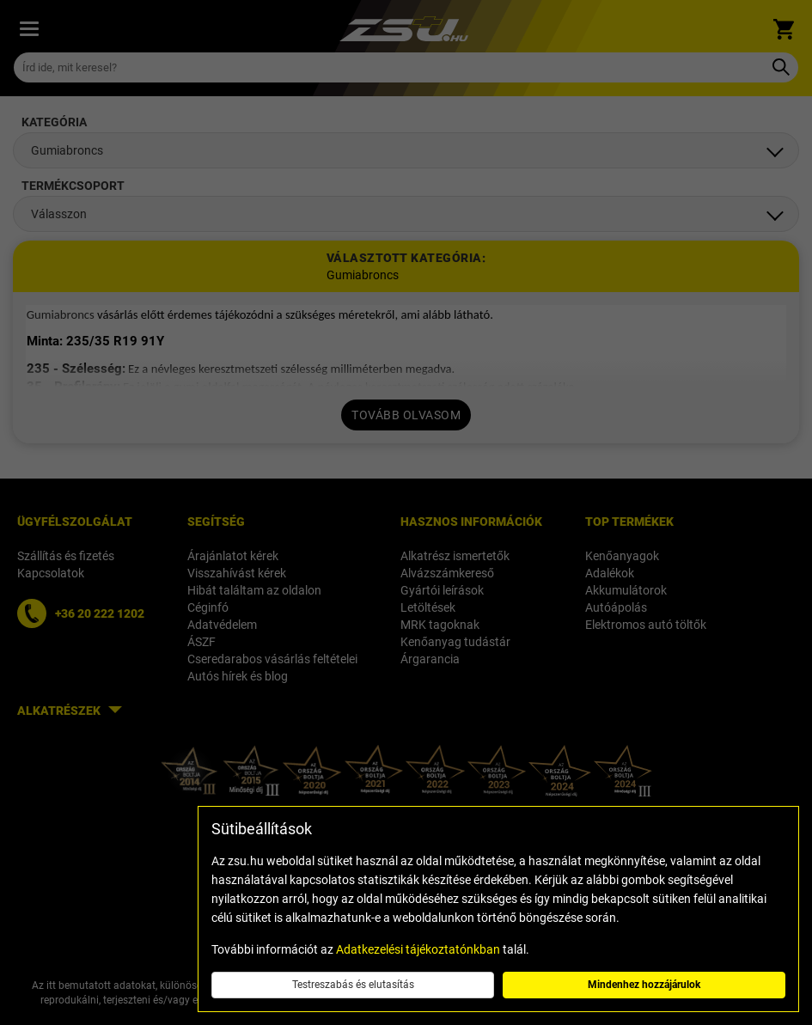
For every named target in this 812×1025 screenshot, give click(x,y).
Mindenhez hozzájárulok (644, 985)
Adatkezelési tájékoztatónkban (418, 949)
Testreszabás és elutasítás (353, 985)
